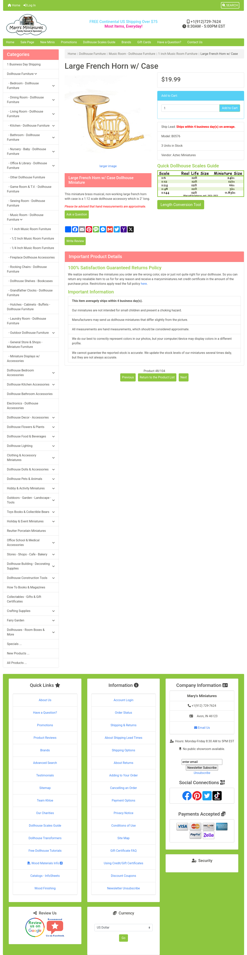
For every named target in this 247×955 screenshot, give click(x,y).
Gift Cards (144, 42)
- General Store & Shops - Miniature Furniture (24, 344)
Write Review (75, 241)
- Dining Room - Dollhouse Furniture (31, 100)
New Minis (47, 42)
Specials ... (14, 644)
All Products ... (17, 663)
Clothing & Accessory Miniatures (31, 457)
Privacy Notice (123, 813)
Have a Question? (169, 42)
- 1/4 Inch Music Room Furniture (30, 248)
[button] (230, 5)
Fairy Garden (31, 620)
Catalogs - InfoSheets (45, 876)
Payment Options (123, 800)
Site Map (124, 838)
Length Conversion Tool (181, 204)
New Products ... (18, 653)
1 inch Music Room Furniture (178, 54)
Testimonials (45, 775)
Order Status (123, 712)
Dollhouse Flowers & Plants (31, 427)
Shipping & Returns (124, 725)
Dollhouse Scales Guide (99, 42)
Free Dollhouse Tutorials (45, 850)
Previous (128, 377)
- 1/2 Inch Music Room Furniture (30, 238)
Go (123, 938)
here (144, 284)
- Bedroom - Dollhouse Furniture (31, 85)
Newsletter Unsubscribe (123, 888)
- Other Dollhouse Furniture (26, 177)
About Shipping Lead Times (123, 738)
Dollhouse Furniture (92, 54)
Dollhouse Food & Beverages (31, 436)
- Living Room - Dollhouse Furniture (31, 114)
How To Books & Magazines (26, 587)
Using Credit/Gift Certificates (123, 863)
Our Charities (45, 813)
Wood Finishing (45, 888)
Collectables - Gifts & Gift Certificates (24, 599)
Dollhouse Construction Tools (31, 578)
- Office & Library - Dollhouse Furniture (31, 165)
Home (14, 5)
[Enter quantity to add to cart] (190, 108)
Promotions (69, 42)
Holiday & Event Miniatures (31, 521)
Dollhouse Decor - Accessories (31, 417)
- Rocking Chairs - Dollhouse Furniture (27, 269)
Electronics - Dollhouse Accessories (22, 406)
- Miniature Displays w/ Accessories (23, 358)
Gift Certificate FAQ (123, 850)
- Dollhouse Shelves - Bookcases (30, 281)
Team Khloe (45, 800)
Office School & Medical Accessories (31, 542)
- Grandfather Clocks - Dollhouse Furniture (30, 293)
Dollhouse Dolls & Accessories (31, 469)
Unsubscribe (202, 773)
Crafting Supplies (31, 611)
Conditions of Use (123, 825)
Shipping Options (123, 750)
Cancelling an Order (123, 788)
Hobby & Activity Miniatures (31, 488)
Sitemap (45, 788)
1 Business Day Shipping (24, 64)
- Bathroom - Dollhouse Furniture (31, 137)
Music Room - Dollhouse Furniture (132, 54)
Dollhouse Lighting (31, 446)
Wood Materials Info (45, 863)
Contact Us (195, 42)
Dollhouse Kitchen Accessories (31, 384)
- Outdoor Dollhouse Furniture (31, 333)
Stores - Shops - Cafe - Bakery (31, 554)
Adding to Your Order (123, 775)
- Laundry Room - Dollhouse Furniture (26, 321)
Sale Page (27, 42)
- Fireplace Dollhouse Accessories (31, 257)
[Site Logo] (43, 24)
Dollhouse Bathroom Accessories (29, 394)
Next (183, 377)
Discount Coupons (123, 876)
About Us (45, 700)
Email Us (202, 728)
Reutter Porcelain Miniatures (26, 531)
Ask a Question (76, 214)
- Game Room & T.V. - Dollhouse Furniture (29, 189)
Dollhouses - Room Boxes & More (31, 632)
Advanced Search (45, 763)
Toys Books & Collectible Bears (31, 512)
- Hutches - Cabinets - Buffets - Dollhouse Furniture (28, 307)
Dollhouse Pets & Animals (31, 479)
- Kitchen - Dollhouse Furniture (31, 125)
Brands (126, 42)
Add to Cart (230, 108)
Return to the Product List (157, 377)
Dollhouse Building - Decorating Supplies (31, 566)
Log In (29, 5)
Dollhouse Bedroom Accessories (31, 373)
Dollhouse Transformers (45, 838)
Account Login (124, 700)
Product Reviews (45, 738)
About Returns (123, 763)
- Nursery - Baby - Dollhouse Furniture (31, 151)
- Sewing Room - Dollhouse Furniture (26, 203)
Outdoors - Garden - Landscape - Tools (31, 500)
